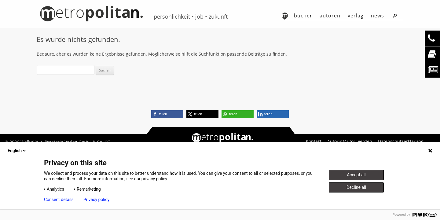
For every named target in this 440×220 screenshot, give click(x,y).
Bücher (303, 15)
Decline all (356, 187)
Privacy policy (96, 199)
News (377, 15)
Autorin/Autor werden (349, 141)
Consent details (59, 199)
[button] (167, 114)
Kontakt (313, 141)
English (17, 150)
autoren (330, 15)
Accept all (356, 174)
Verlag (356, 15)
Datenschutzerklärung (401, 141)
